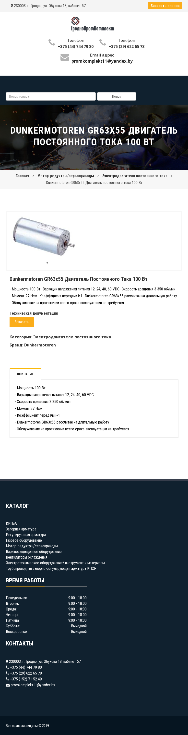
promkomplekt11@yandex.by (33, 685)
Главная (22, 175)
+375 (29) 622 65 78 (126, 46)
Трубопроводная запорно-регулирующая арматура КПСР (51, 568)
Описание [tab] (25, 374)
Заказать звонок (165, 5)
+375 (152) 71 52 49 (26, 679)
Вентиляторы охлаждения (26, 557)
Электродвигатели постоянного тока (134, 175)
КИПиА (11, 523)
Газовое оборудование (24, 540)
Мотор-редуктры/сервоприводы (65, 175)
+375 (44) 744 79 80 (76, 46)
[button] (79, 220)
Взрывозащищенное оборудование (34, 551)
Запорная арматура (21, 529)
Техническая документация (34, 313)
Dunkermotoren (40, 345)
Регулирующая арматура (26, 534)
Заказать (22, 322)
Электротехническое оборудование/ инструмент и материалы (55, 563)
